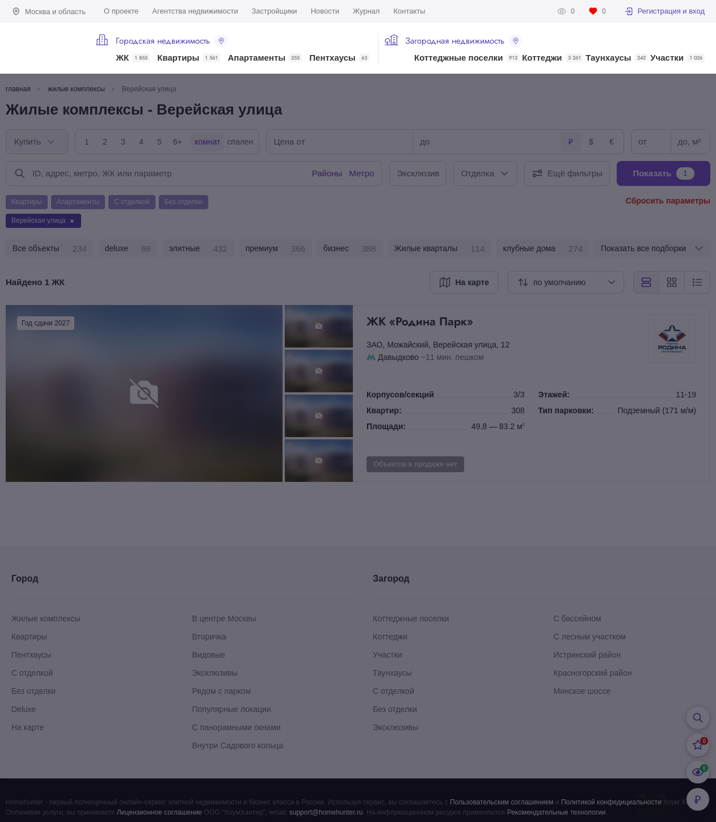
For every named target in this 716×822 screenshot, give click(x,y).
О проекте (121, 11)
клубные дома (543, 249)
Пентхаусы (339, 57)
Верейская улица (464, 344)
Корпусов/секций (400, 394)
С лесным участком (590, 636)
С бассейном (577, 618)
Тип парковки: (566, 410)
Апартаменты (265, 57)
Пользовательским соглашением (502, 802)
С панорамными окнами (236, 727)
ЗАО (374, 344)
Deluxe (23, 709)
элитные (198, 249)
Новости (325, 11)
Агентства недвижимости (195, 11)
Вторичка (209, 636)
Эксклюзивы (215, 672)
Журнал (366, 11)
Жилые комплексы (45, 618)
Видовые (208, 654)
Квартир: (384, 410)
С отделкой (32, 672)
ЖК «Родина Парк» (506, 321)
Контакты (409, 11)
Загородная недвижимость (464, 41)
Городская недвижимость (172, 41)
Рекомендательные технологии (556, 812)
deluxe (128, 249)
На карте (27, 727)
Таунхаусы (616, 57)
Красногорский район (593, 672)
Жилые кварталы (439, 249)
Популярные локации (231, 709)
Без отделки (33, 691)
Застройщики (274, 11)
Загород (391, 578)
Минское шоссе (582, 691)
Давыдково (398, 357)
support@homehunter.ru (326, 812)
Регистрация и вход (664, 11)
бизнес (349, 249)
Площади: (386, 426)
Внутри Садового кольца (238, 745)
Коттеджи (552, 57)
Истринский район (587, 654)
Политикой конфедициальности (611, 802)
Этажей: (554, 394)
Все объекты (49, 249)
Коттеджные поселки (466, 57)
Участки (677, 57)
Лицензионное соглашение (159, 812)
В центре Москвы (224, 618)
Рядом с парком (221, 691)
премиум (275, 249)
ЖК (133, 57)
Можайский (407, 344)
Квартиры (188, 57)
